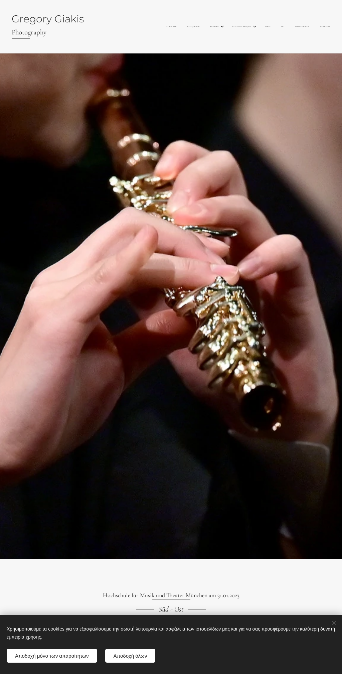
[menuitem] (250, 26)
